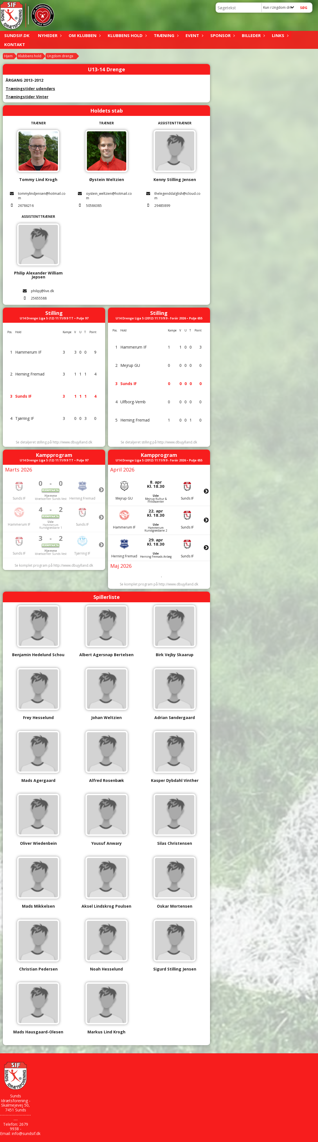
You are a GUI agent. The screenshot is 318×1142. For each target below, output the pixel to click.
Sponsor (221, 35)
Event (194, 35)
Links (279, 35)
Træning (165, 35)
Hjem (8, 56)
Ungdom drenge (60, 56)
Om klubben (84, 35)
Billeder (252, 35)
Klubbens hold (126, 35)
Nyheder (49, 35)
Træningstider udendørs (30, 88)
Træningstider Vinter (27, 96)
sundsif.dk (17, 35)
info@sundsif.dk (26, 1133)
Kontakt (14, 44)
